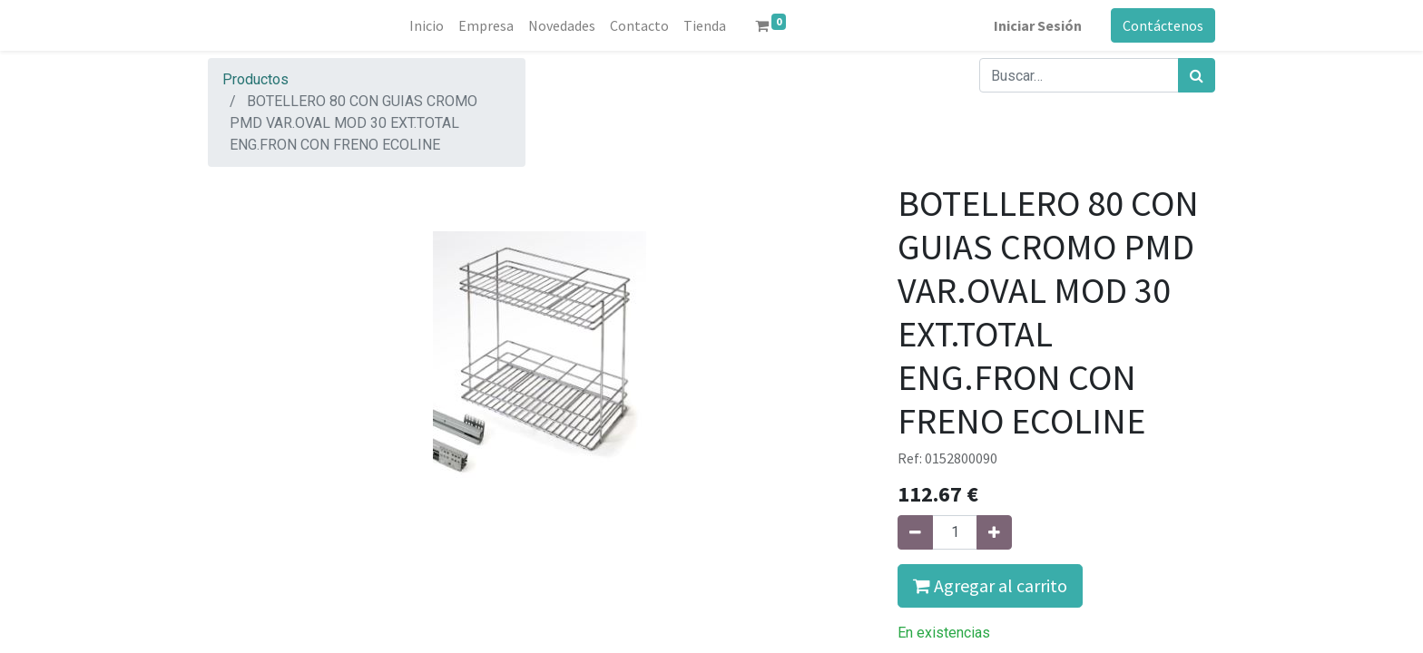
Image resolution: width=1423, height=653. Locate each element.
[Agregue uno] (994, 532)
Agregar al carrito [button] (990, 585)
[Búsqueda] (1196, 75)
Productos (255, 79)
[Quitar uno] (915, 532)
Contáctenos (1163, 25)
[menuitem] (426, 25)
